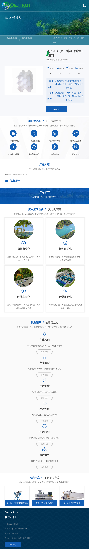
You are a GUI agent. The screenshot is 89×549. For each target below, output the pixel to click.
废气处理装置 (27, 38)
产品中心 (72, 38)
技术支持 (44, 444)
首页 (65, 38)
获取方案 (44, 398)
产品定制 (44, 421)
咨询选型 (44, 375)
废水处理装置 (12, 38)
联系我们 (56, 109)
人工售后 (44, 467)
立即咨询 (44, 352)
